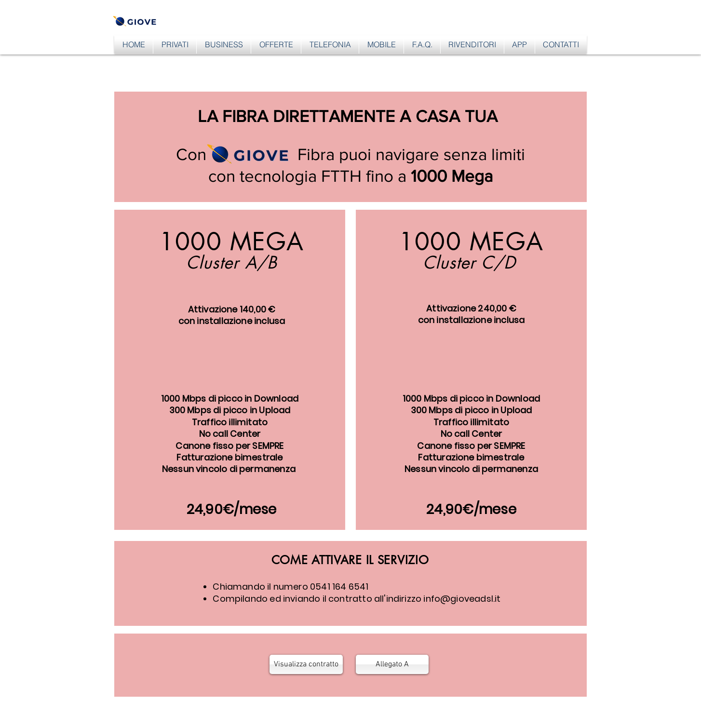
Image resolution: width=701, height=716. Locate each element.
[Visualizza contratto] (306, 664)
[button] (174, 44)
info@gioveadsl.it (461, 599)
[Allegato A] (392, 664)
